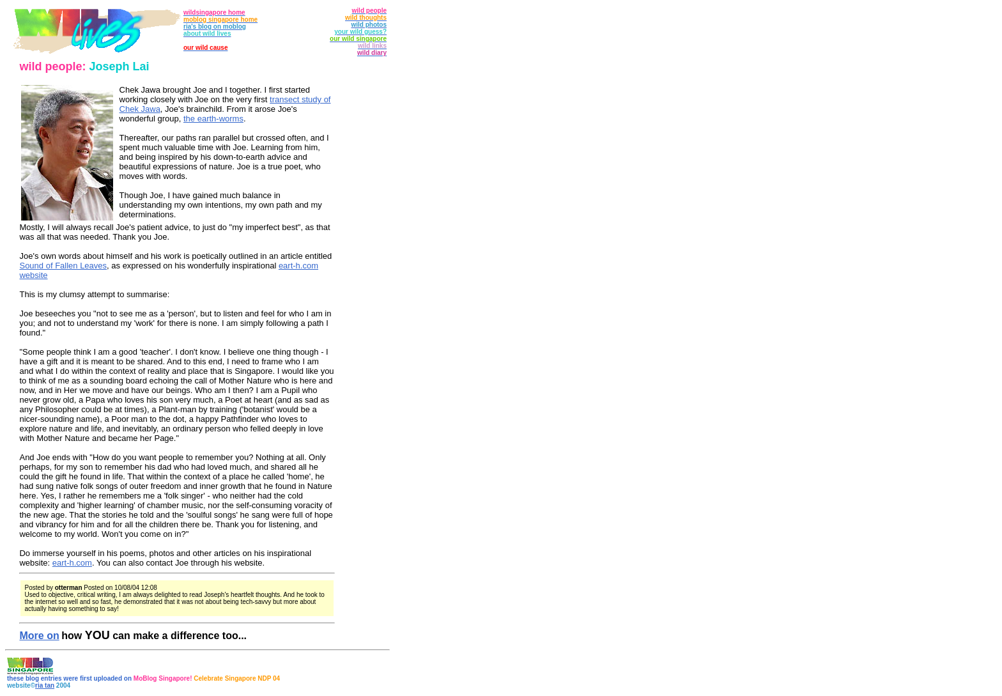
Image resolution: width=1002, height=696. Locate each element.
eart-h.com (72, 563)
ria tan (44, 685)
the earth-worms (213, 118)
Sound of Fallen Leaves (63, 265)
